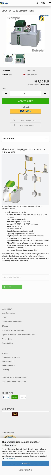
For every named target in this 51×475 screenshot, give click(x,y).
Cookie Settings (7, 343)
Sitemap (5, 326)
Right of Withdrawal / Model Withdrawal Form (18, 335)
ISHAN (46, 16)
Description (8, 138)
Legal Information (8, 313)
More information (25, 470)
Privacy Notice (10, 458)
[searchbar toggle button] (37, 3)
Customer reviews (11, 277)
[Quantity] (25, 93)
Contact (5, 317)
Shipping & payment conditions (13, 330)
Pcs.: (3, 89)
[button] (6, 93)
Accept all (26, 463)
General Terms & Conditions (12, 322)
